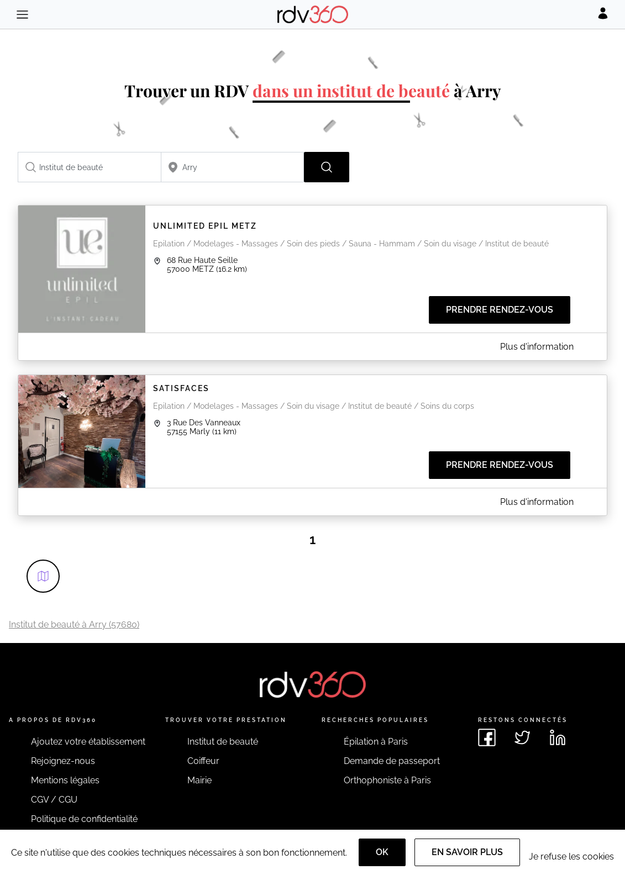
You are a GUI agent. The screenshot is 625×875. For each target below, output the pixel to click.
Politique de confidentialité (84, 819)
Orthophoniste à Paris (387, 780)
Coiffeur (203, 761)
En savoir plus (467, 852)
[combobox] (89, 167)
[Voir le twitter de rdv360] (522, 737)
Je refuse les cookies (571, 856)
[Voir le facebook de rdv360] (487, 737)
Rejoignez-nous (63, 761)
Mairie (199, 780)
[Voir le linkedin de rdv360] (557, 737)
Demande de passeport (392, 761)
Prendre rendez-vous (499, 309)
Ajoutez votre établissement (88, 741)
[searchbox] (89, 167)
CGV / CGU (54, 799)
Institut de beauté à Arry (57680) (74, 624)
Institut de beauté (222, 741)
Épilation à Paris (376, 741)
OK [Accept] (382, 852)
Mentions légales (65, 780)
